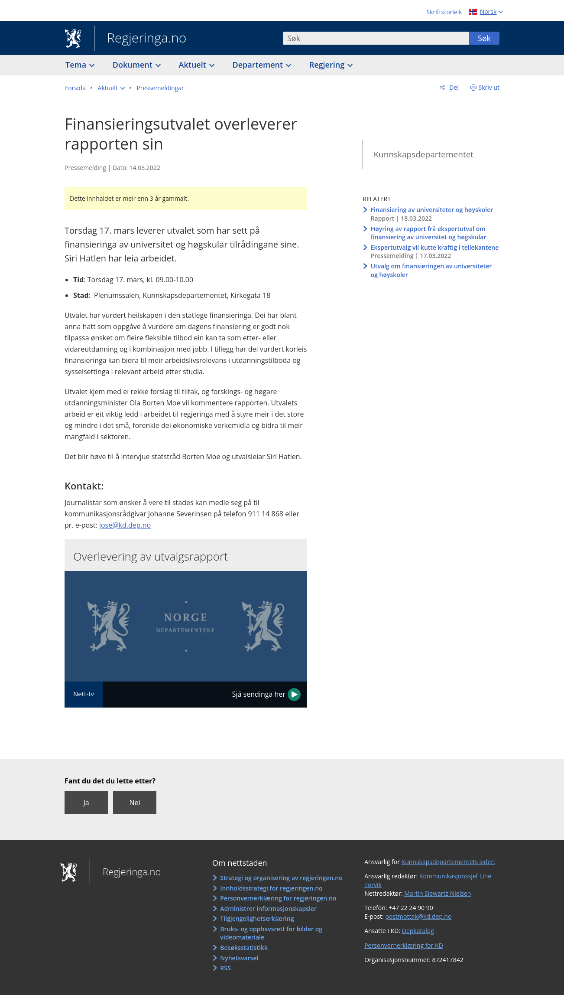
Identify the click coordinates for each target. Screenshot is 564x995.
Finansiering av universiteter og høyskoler (432, 210)
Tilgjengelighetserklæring (257, 918)
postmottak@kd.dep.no (418, 916)
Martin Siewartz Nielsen (437, 893)
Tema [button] (76, 64)
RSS (225, 968)
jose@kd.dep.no (125, 525)
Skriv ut (489, 87)
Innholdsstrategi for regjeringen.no (271, 888)
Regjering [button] (328, 64)
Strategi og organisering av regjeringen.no (281, 878)
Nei (134, 802)
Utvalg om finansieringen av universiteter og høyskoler (431, 270)
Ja (86, 802)
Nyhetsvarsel (239, 958)
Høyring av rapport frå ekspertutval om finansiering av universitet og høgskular (428, 233)
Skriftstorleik (444, 12)
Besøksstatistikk (244, 947)
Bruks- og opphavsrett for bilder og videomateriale (271, 933)
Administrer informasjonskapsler (268, 908)
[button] (111, 88)
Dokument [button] (134, 64)
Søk (484, 38)
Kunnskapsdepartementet (423, 154)
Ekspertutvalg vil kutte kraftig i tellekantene (435, 247)
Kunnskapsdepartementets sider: (448, 862)
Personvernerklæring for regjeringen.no (278, 898)
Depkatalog (418, 930)
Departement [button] (259, 64)
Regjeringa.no (140, 39)
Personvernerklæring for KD (403, 945)
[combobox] (376, 38)
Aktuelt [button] (193, 64)
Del (453, 87)
